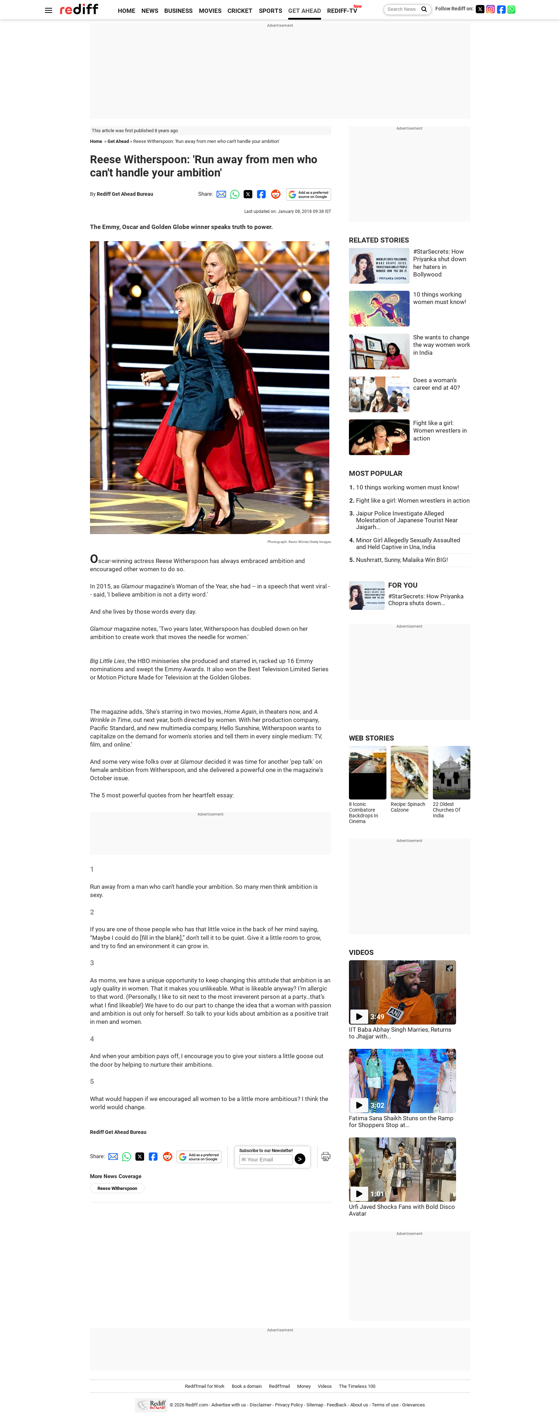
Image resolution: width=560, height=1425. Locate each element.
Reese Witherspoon (117, 1188)
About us (359, 1404)
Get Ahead (118, 141)
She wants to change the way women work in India (441, 345)
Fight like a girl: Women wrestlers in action (440, 431)
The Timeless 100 (357, 1386)
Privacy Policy (289, 1404)
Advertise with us (228, 1404)
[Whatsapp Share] (233, 194)
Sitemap (314, 1404)
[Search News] (422, 9)
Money (304, 1386)
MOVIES (210, 11)
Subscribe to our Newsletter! (266, 1150)
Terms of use (385, 1404)
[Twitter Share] (247, 194)
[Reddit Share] (274, 194)
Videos (325, 1386)
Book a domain (247, 1386)
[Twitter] (480, 9)
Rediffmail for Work (205, 1386)
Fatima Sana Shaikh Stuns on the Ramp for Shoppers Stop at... (401, 1121)
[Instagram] (490, 9)
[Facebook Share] (261, 194)
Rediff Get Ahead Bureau (125, 194)
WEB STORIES (371, 738)
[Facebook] (501, 9)
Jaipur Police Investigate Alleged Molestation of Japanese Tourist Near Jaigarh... (407, 520)
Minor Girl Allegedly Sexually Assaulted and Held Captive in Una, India (408, 543)
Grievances (413, 1404)
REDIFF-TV (342, 11)
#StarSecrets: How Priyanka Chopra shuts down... (426, 600)
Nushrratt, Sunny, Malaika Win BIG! (402, 560)
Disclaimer (260, 1404)
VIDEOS (361, 952)
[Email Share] (220, 194)
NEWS (149, 11)
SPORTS (270, 11)
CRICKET (240, 11)
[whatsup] (512, 9)
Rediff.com (196, 1404)
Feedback (337, 1404)
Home (96, 141)
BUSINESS (178, 11)
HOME (126, 11)
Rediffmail (279, 1386)
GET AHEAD (304, 11)
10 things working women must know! (407, 487)
